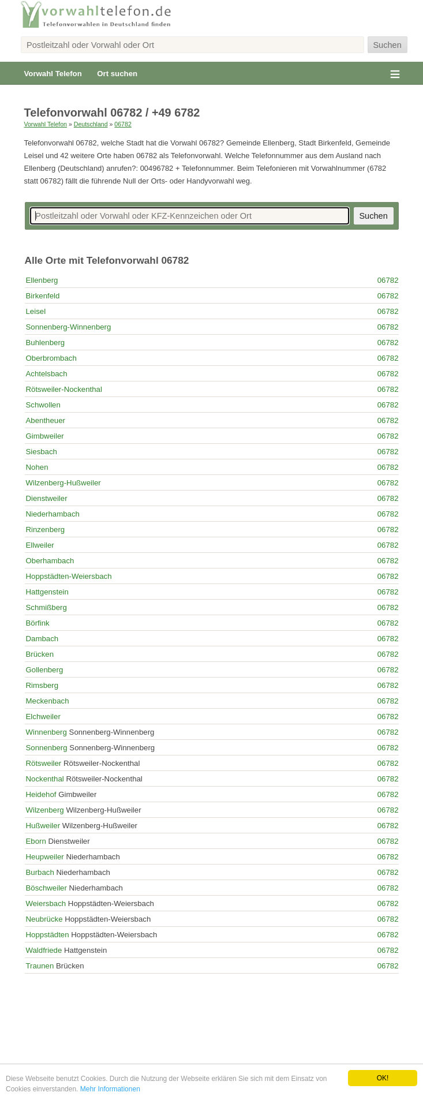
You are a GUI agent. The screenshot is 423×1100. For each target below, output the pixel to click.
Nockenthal (45, 779)
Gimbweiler (45, 436)
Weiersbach (46, 903)
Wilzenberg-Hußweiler (63, 482)
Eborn (36, 841)
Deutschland (91, 124)
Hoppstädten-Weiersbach (69, 576)
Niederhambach (53, 514)
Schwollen (43, 405)
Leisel (36, 311)
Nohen (37, 467)
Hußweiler (43, 825)
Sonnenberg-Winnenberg (68, 327)
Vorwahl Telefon (53, 73)
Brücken (40, 654)
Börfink (38, 623)
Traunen (40, 965)
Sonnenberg (47, 747)
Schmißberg (46, 607)
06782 (122, 124)
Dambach (42, 638)
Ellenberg (42, 280)
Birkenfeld (43, 295)
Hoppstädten (47, 934)
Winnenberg (46, 732)
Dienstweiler (47, 498)
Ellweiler (40, 545)
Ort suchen (117, 73)
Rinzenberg (45, 529)
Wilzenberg (45, 810)
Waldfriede (44, 950)
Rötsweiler (44, 763)
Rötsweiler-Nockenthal (64, 389)
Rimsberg (42, 685)
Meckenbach (47, 701)
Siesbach (41, 451)
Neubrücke (44, 919)
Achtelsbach (47, 373)
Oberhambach (50, 560)
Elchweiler (43, 716)
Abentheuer (45, 420)
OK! (383, 1078)
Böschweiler (46, 888)
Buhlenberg (45, 342)
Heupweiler (45, 856)
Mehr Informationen (110, 1089)
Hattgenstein (47, 592)
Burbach (40, 872)
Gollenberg (44, 669)
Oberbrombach (51, 358)
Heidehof (41, 794)
